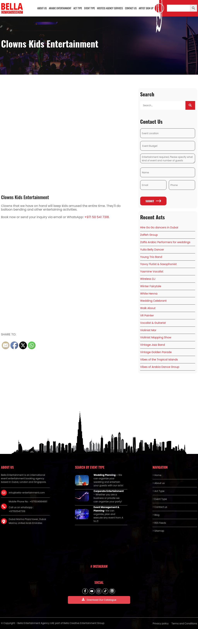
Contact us (131, 8)
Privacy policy (161, 623)
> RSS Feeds (159, 522)
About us (42, 8)
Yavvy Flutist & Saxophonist (158, 264)
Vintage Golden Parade (156, 352)
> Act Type (158, 491)
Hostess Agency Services (110, 8)
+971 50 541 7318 (96, 217)
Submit (153, 201)
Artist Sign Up (146, 8)
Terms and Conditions (184, 623)
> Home (157, 475)
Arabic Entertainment (60, 8)
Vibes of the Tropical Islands (159, 359)
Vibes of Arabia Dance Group (159, 367)
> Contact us (160, 507)
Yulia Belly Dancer (152, 249)
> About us (159, 483)
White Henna (148, 293)
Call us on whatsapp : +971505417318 (21, 509)
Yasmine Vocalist (151, 271)
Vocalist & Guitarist (153, 323)
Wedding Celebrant (153, 301)
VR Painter (147, 315)
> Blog (156, 515)
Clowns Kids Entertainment (25, 197)
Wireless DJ (147, 279)
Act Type (77, 8)
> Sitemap (158, 530)
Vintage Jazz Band (152, 345)
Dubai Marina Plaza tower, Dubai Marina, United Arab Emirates (27, 521)
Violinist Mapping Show (155, 338)
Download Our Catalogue (99, 599)
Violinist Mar (148, 330)
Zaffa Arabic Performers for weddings (165, 242)
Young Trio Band (151, 257)
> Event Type (160, 499)
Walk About (147, 308)
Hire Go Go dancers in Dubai (159, 228)
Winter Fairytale (150, 286)
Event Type (89, 8)
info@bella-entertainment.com (27, 492)
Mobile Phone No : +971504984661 (28, 501)
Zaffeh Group (149, 235)
